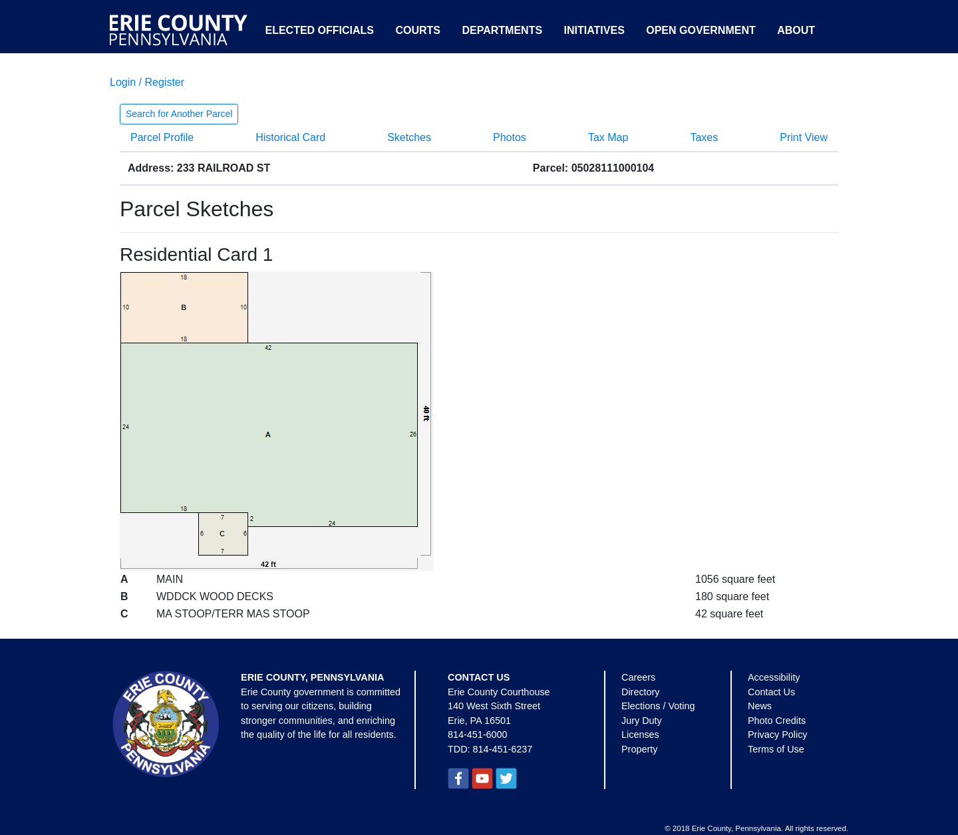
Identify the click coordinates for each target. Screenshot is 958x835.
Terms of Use (776, 749)
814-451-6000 (478, 734)
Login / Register (147, 82)
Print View (804, 137)
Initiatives (594, 30)
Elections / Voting (658, 706)
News (760, 706)
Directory (640, 692)
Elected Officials (319, 30)
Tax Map (608, 137)
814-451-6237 (503, 749)
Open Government (700, 30)
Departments (502, 30)
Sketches (409, 137)
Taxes (704, 137)
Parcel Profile (162, 137)
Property (639, 749)
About (796, 30)
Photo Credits (777, 720)
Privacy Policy (778, 734)
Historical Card (290, 137)
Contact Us (771, 692)
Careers (638, 677)
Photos (509, 137)
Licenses (640, 734)
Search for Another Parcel (179, 113)
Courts (417, 30)
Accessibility (774, 677)
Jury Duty (641, 720)
